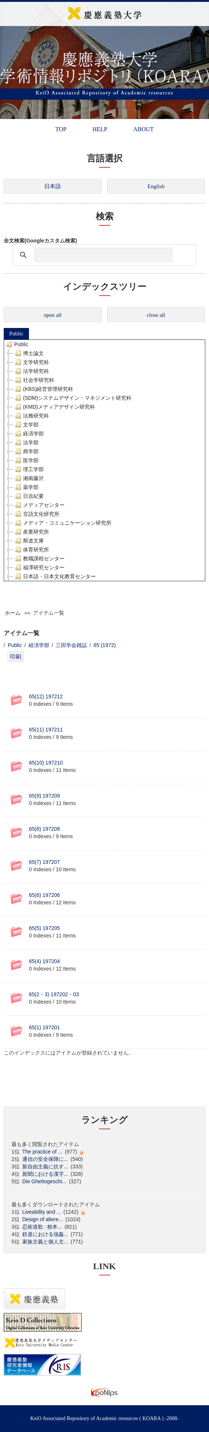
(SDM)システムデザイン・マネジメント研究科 (72, 397)
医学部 (26, 460)
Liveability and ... (41, 1212)
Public (16, 334)
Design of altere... (42, 1219)
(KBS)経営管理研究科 (43, 388)
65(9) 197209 (44, 796)
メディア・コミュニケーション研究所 (62, 522)
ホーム (12, 613)
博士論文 (28, 353)
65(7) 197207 (44, 862)
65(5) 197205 (44, 928)
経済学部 (28, 433)
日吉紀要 (28, 496)
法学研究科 (31, 371)
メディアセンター (39, 505)
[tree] (104, 460)
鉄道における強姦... (45, 1234)
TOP (60, 129)
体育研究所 (31, 549)
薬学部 (26, 487)
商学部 (26, 451)
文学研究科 (31, 362)
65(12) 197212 (46, 696)
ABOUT (143, 129)
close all (156, 315)
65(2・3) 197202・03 (54, 994)
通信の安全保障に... (45, 1159)
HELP (99, 129)
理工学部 (28, 469)
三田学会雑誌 (71, 645)
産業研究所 (31, 531)
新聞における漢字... (45, 1174)
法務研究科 (31, 415)
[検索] (103, 255)
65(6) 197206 (44, 895)
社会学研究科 (33, 380)
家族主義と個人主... (45, 1242)
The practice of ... (42, 1152)
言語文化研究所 (36, 513)
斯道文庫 (28, 540)
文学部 (26, 424)
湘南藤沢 (28, 478)
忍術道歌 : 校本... (42, 1227)
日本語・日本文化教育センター (54, 576)
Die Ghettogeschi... (44, 1181)
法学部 (26, 442)
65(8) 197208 (44, 829)
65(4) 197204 (44, 961)
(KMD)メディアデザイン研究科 (54, 406)
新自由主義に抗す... (45, 1166)
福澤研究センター (39, 567)
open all (53, 315)
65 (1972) (105, 645)
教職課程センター (39, 558)
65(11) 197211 (46, 730)
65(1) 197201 (44, 1027)
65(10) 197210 (46, 763)
